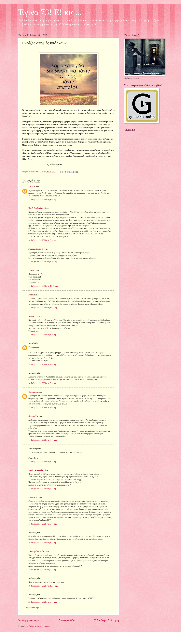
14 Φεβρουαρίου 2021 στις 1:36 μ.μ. (42, 335)
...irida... (31, 270)
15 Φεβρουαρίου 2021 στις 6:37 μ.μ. (42, 524)
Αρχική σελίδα (67, 620)
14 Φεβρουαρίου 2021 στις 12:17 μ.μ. (43, 308)
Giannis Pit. (33, 416)
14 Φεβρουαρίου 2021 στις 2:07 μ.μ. (42, 364)
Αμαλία (31, 343)
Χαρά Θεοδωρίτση (36, 208)
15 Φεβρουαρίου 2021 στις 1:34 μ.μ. (42, 462)
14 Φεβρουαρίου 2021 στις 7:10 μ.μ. (42, 440)
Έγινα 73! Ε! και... (50, 12)
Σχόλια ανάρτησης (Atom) (39, 626)
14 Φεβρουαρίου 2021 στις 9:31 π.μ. (42, 240)
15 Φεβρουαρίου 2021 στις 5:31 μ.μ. (42, 489)
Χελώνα (31, 187)
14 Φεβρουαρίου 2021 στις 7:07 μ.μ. (42, 407)
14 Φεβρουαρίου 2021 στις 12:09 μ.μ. (43, 286)
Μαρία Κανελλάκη (36, 470)
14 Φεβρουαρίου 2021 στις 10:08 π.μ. (43, 262)
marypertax (33, 497)
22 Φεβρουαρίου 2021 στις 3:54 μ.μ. (42, 602)
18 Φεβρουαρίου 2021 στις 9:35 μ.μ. (42, 570)
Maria (31, 295)
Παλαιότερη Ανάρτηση (106, 620)
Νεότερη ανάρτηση (28, 620)
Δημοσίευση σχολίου (34, 608)
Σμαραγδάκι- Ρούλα (36, 551)
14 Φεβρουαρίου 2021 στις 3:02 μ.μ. (42, 383)
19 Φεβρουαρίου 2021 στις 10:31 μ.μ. (43, 586)
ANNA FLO (33, 316)
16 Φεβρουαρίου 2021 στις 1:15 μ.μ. (42, 543)
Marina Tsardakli (35, 249)
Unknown (32, 392)
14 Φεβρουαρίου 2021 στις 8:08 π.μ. (42, 200)
